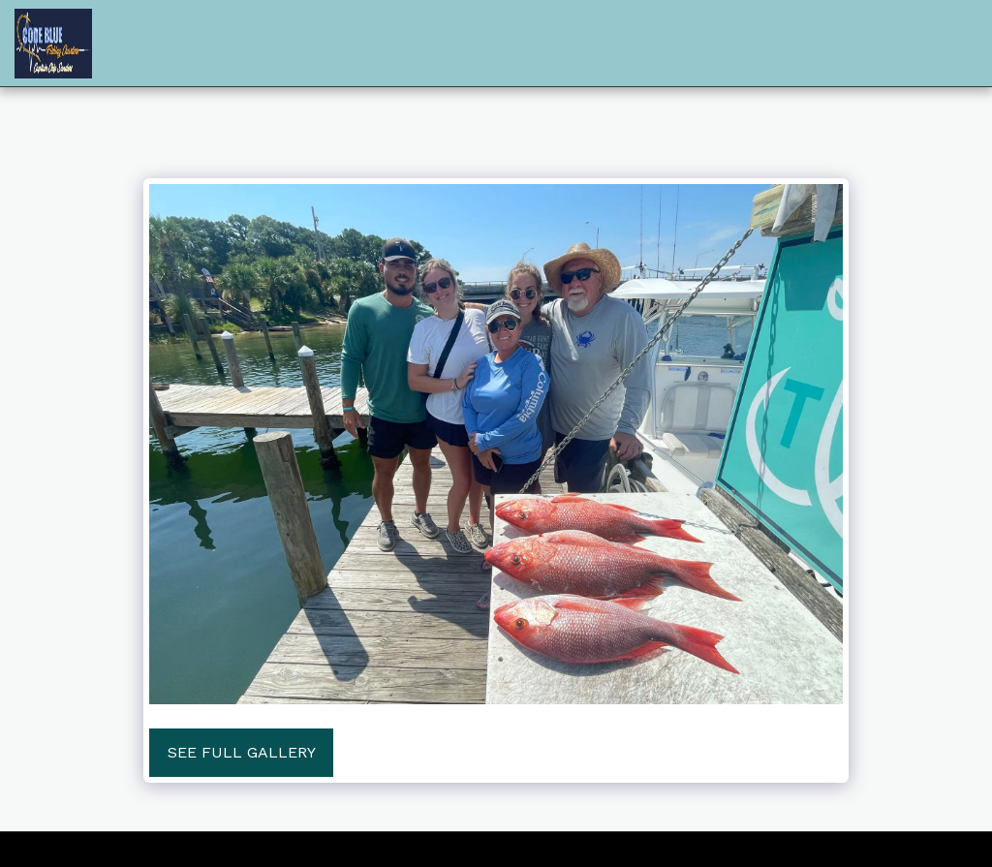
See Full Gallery (242, 752)
